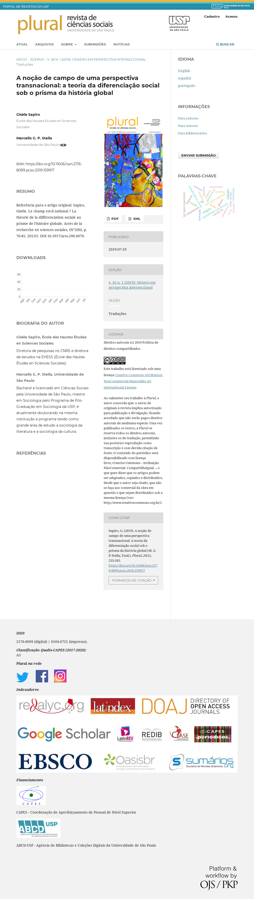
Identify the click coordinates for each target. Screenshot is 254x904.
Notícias (121, 44)
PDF (114, 219)
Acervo (37, 59)
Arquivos (44, 44)
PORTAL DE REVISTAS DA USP (26, 6)
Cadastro (212, 16)
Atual (22, 44)
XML (136, 219)
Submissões (95, 44)
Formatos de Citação (132, 580)
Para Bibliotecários (192, 133)
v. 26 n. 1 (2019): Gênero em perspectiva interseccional (96, 59)
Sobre (67, 44)
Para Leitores (188, 118)
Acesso (231, 16)
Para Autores (188, 125)
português (186, 85)
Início (21, 59)
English (184, 70)
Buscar (225, 44)
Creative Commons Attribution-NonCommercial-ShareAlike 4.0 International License (133, 381)
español (184, 78)
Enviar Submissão (198, 155)
